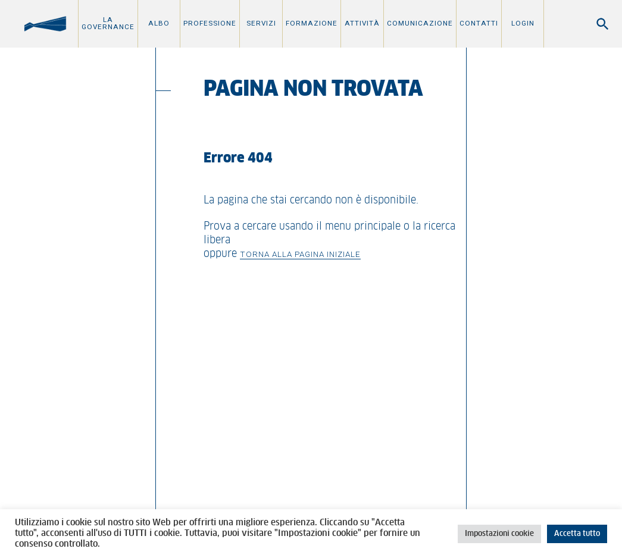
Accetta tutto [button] (577, 534)
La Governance (108, 23)
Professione (209, 23)
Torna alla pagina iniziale (300, 254)
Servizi (261, 23)
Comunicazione (420, 23)
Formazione (311, 23)
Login (523, 23)
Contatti (479, 23)
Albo (159, 23)
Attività (362, 23)
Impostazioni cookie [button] (499, 534)
